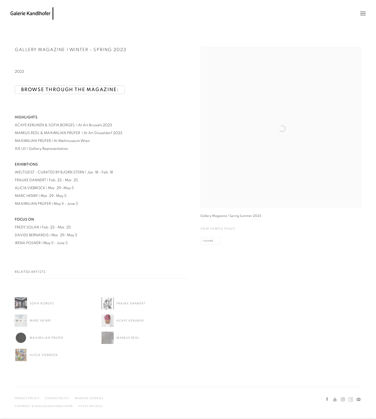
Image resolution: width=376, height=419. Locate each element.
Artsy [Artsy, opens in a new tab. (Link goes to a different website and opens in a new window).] (351, 399)
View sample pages (217, 228)
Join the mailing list (358, 399)
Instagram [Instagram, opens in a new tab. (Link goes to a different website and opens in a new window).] (343, 399)
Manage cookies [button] (89, 398)
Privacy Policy (27, 398)
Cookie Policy (57, 398)
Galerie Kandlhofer (32, 13)
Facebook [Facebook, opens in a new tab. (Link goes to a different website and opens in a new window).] (327, 399)
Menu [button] (362, 13)
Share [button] (208, 241)
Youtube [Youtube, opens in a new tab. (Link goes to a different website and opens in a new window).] (335, 399)
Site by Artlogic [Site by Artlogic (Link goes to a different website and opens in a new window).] (90, 406)
